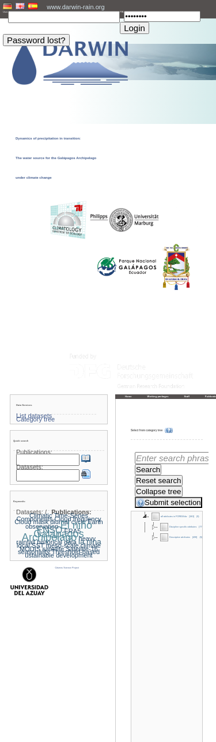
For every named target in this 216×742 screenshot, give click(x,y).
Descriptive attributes (175, 537)
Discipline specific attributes (178, 527)
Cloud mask (31, 521)
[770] (201, 527)
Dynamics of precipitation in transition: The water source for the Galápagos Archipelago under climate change (56, 158)
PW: (122, 12)
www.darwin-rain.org (75, 6)
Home (128, 396)
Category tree (35, 419)
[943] (191, 516)
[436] (195, 537)
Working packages (158, 396)
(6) (200, 537)
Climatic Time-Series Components (52, 517)
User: (5, 12)
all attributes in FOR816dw (169, 516)
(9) (197, 516)
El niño (76, 525)
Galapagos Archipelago (53, 535)
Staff (187, 396)
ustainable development (58, 555)
